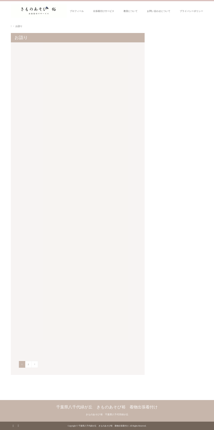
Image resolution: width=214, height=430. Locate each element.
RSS (18, 425)
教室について (131, 11)
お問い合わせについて (158, 11)
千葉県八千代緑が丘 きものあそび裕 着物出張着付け (107, 407)
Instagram (13, 425)
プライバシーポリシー (191, 11)
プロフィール (77, 11)
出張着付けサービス (103, 11)
